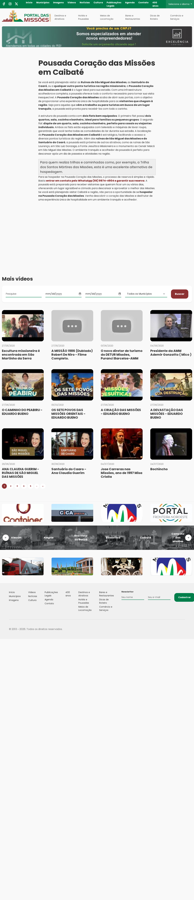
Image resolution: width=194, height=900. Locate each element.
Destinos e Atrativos (60, 17)
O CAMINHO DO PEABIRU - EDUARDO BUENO (22, 412)
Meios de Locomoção (106, 17)
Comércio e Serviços (176, 17)
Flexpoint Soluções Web (183, 629)
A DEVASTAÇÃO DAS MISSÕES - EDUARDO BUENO (166, 414)
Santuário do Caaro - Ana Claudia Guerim (68, 471)
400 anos (155, 4)
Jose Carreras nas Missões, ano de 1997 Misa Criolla (121, 473)
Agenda (130, 2)
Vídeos (72, 2)
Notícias (85, 2)
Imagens (58, 2)
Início (29, 2)
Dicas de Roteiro (155, 17)
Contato (143, 2)
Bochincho (159, 469)
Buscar (179, 294)
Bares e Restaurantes (132, 17)
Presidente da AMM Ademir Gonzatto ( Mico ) (170, 353)
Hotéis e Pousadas (83, 17)
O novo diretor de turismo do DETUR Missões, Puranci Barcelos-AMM (121, 355)
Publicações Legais (114, 4)
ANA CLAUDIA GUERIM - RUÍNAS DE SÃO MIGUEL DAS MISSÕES (20, 473)
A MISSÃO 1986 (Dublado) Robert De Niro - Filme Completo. (72, 355)
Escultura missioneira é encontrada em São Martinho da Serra (21, 355)
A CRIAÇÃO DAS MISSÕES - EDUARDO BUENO (121, 412)
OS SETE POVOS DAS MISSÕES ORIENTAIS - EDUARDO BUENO (68, 414)
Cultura (98, 2)
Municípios (42, 2)
